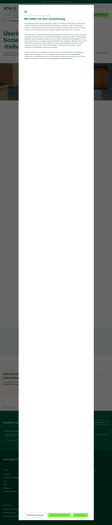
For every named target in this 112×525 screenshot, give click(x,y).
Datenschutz (76, 54)
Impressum (54, 58)
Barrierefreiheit (67, 58)
